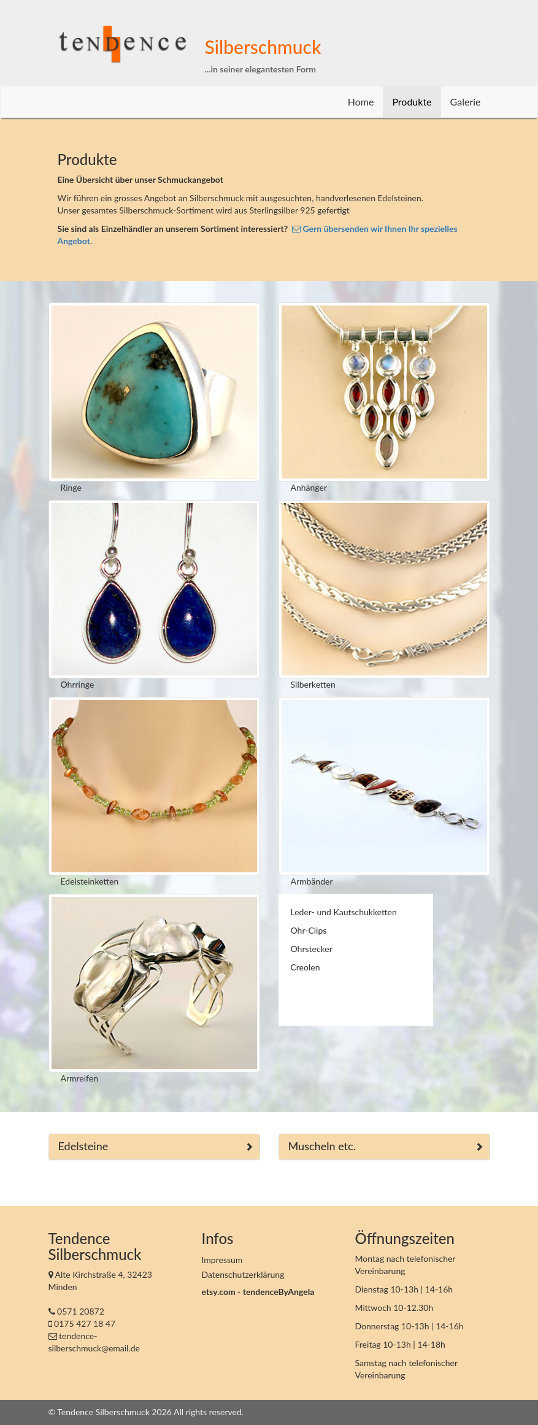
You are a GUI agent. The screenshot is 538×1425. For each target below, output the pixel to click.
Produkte (411, 101)
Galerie (465, 101)
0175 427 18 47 (82, 1323)
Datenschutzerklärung (243, 1274)
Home (361, 101)
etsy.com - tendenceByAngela (258, 1291)
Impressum (222, 1259)
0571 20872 (76, 1311)
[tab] (154, 1146)
